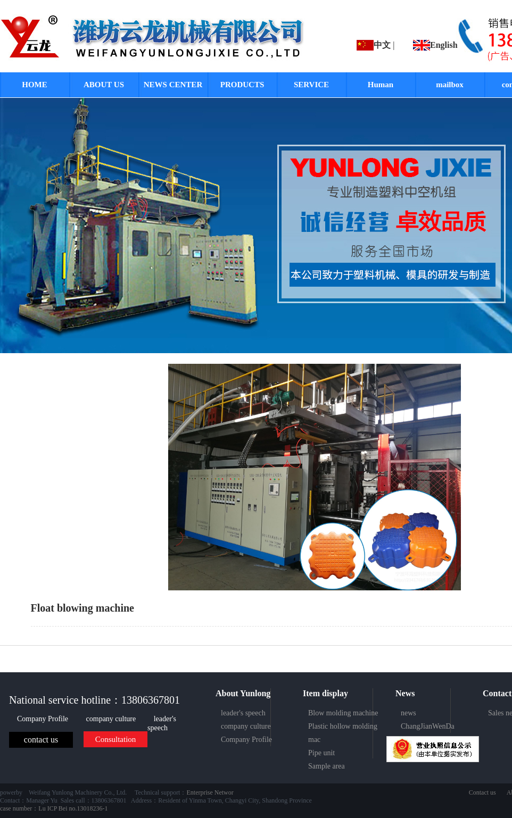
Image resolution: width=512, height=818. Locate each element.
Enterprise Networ (209, 792)
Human (380, 84)
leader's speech (161, 723)
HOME (34, 84)
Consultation (115, 739)
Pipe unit (321, 753)
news (408, 713)
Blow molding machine (343, 713)
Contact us (482, 792)
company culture (112, 719)
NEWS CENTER (173, 84)
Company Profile (43, 719)
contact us (41, 739)
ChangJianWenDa (428, 726)
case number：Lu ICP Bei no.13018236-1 (54, 808)
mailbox (450, 84)
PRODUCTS (242, 84)
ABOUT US (104, 84)
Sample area (326, 766)
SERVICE (311, 84)
